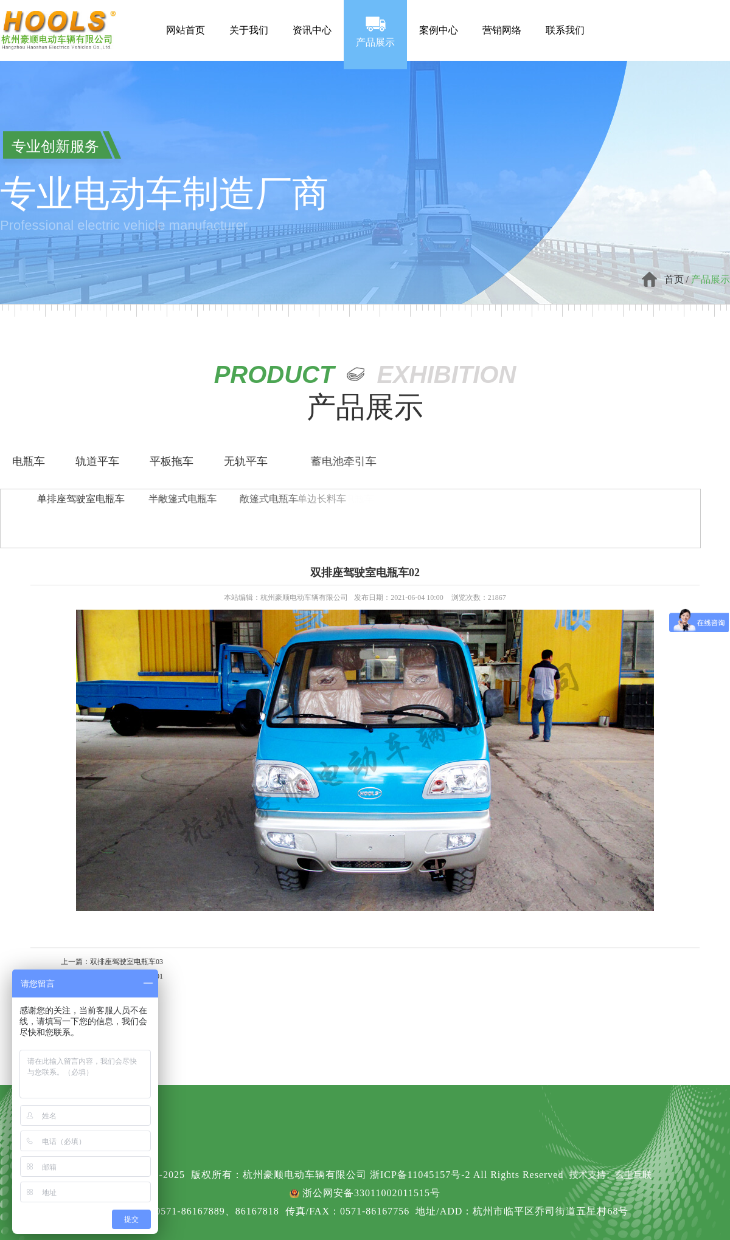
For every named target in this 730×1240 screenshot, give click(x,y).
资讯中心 (312, 19)
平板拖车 (171, 461)
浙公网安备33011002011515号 (371, 1193)
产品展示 (375, 30)
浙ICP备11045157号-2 (420, 1174)
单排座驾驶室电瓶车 (81, 499)
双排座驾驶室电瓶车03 (126, 961)
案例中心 (438, 19)
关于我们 (248, 19)
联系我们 (565, 19)
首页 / (677, 279)
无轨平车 (246, 461)
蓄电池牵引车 (376, 461)
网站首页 (185, 19)
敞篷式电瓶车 (218, 499)
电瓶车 (28, 461)
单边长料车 (266, 499)
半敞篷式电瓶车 (150, 499)
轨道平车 (97, 461)
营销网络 (501, 19)
